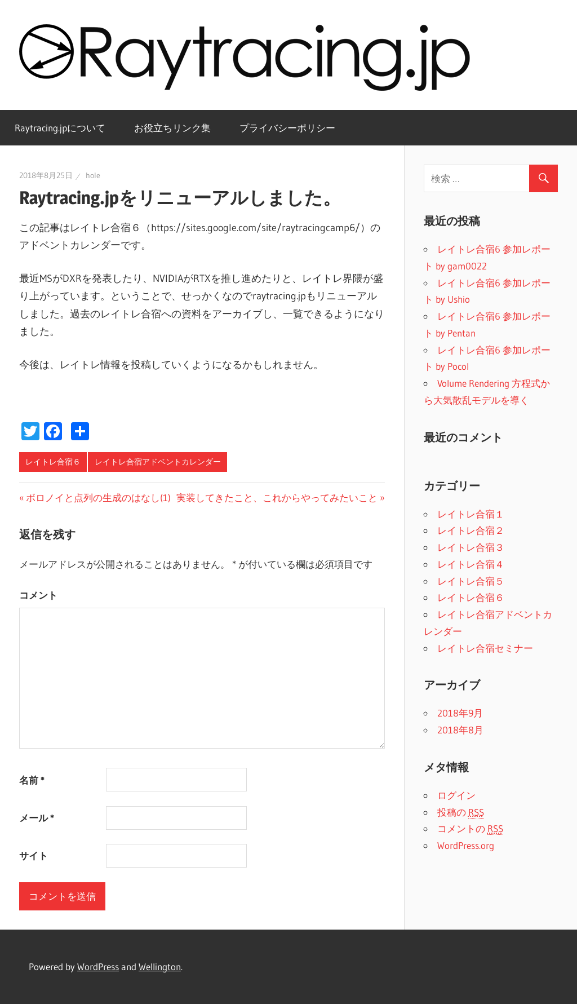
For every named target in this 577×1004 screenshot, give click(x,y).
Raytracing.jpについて (60, 128)
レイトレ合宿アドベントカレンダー (158, 462)
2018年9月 (460, 713)
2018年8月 (460, 730)
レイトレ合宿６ (53, 462)
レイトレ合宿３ (470, 547)
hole (93, 175)
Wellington (160, 966)
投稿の (460, 812)
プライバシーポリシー (287, 128)
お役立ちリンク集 (172, 128)
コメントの (470, 828)
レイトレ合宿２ (470, 530)
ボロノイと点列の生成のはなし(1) (98, 497)
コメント (38, 595)
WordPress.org (465, 845)
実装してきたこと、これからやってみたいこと (277, 497)
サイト (33, 855)
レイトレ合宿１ (470, 514)
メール (36, 818)
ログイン (456, 795)
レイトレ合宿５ (470, 581)
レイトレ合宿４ (470, 564)
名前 (32, 780)
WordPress (98, 966)
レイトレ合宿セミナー (485, 648)
